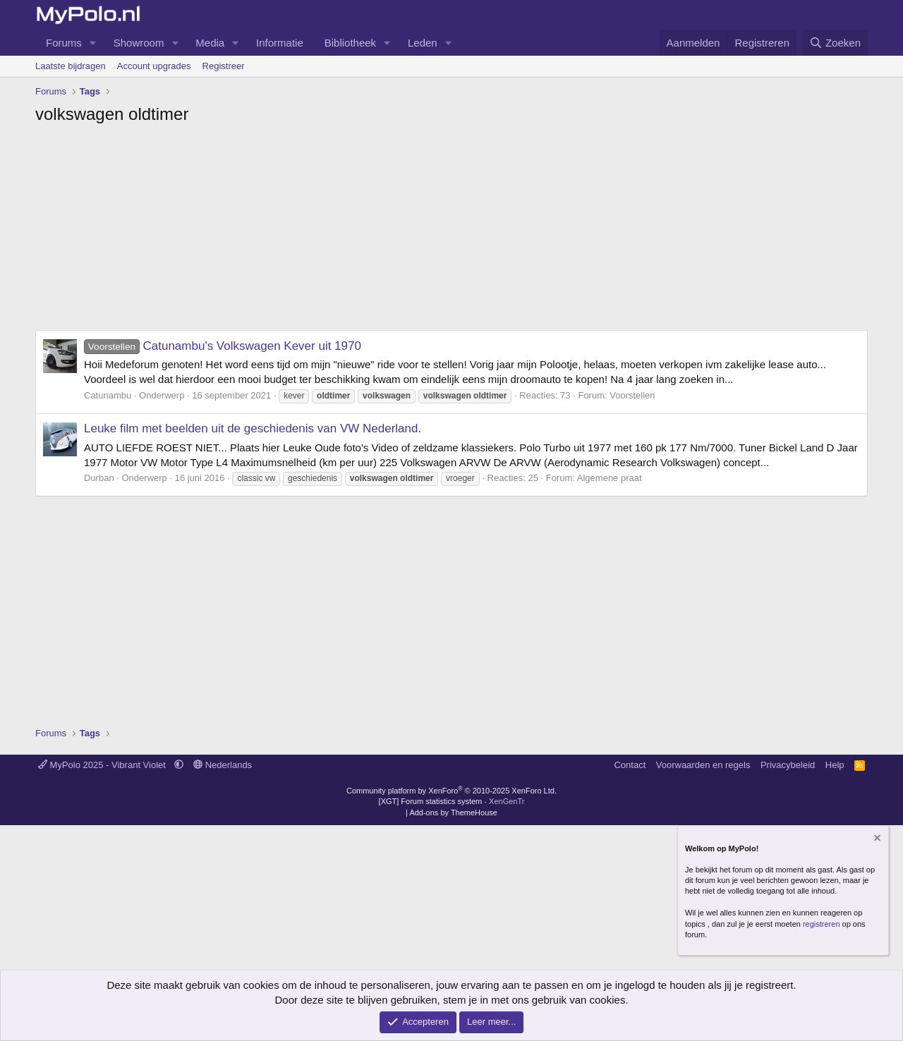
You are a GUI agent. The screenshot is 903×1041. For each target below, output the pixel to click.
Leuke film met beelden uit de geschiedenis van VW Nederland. (252, 428)
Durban (99, 478)
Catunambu (107, 395)
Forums (64, 43)
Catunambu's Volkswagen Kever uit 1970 (222, 346)
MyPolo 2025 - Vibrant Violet (103, 765)
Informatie (279, 43)
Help (834, 765)
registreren (821, 924)
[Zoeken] (835, 43)
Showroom (139, 43)
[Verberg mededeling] (876, 839)
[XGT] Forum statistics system (452, 801)
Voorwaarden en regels (703, 765)
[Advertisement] (451, 231)
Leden (422, 43)
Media (209, 43)
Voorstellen (632, 395)
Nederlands (222, 765)
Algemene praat (609, 478)
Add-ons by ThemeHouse (453, 812)
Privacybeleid (787, 765)
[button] (93, 43)
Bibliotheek (350, 43)
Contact (630, 765)
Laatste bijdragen (70, 66)
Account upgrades (154, 66)
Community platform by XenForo (451, 790)
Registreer (223, 66)
